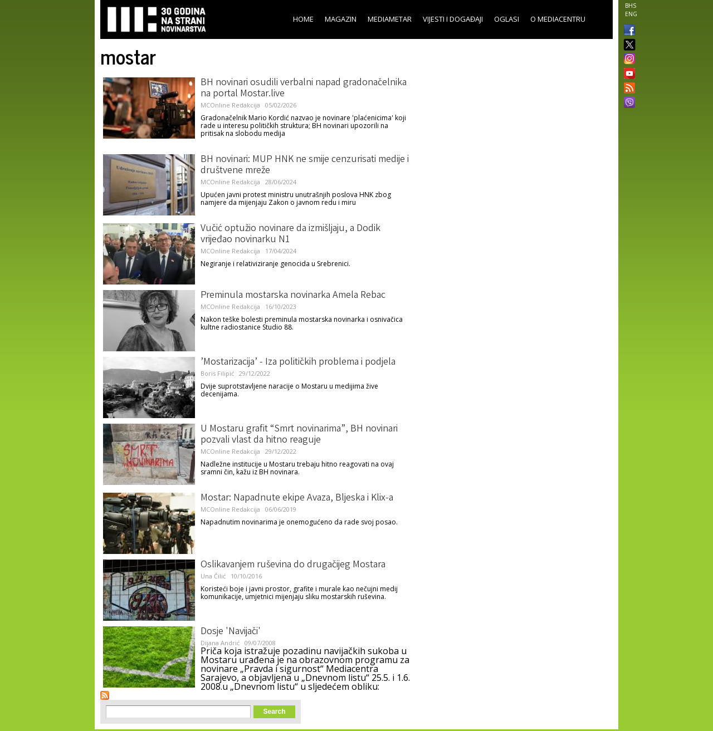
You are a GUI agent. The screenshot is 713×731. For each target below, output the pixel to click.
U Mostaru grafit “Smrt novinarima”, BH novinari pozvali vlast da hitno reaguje (299, 435)
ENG (631, 14)
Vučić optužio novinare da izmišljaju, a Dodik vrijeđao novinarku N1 (290, 234)
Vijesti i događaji (453, 19)
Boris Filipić (217, 373)
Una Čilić (213, 576)
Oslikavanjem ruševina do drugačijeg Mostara (293, 565)
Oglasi (506, 19)
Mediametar (390, 19)
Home (303, 19)
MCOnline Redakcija (230, 105)
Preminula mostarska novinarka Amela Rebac (293, 295)
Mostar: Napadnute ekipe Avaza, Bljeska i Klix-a (297, 498)
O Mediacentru (557, 19)
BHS (630, 5)
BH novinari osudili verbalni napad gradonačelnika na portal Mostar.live (304, 88)
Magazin (340, 19)
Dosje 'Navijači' (231, 632)
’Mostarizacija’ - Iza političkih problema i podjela (298, 362)
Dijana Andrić (220, 643)
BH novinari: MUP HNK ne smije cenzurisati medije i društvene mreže (305, 165)
